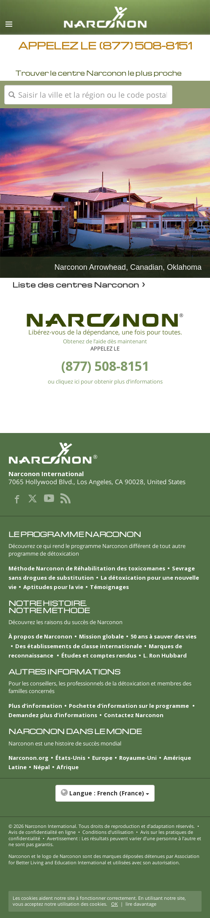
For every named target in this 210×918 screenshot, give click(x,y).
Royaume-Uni (138, 758)
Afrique (68, 767)
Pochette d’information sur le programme (129, 706)
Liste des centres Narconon (76, 284)
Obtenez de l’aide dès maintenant (105, 341)
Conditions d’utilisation (108, 832)
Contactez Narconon (134, 715)
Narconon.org (28, 758)
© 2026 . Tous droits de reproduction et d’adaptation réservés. (101, 826)
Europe (102, 758)
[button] (105, 797)
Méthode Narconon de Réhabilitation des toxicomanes (86, 568)
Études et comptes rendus (98, 655)
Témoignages (109, 587)
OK (114, 904)
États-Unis (70, 758)
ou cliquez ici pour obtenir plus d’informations (105, 381)
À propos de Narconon (40, 636)
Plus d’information (35, 706)
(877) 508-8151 (105, 366)
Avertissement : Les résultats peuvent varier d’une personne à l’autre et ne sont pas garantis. (104, 841)
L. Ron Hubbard (165, 655)
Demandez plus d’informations (52, 715)
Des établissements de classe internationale (78, 646)
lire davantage (140, 904)
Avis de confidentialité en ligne (42, 832)
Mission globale (101, 636)
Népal (41, 767)
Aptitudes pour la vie (53, 587)
